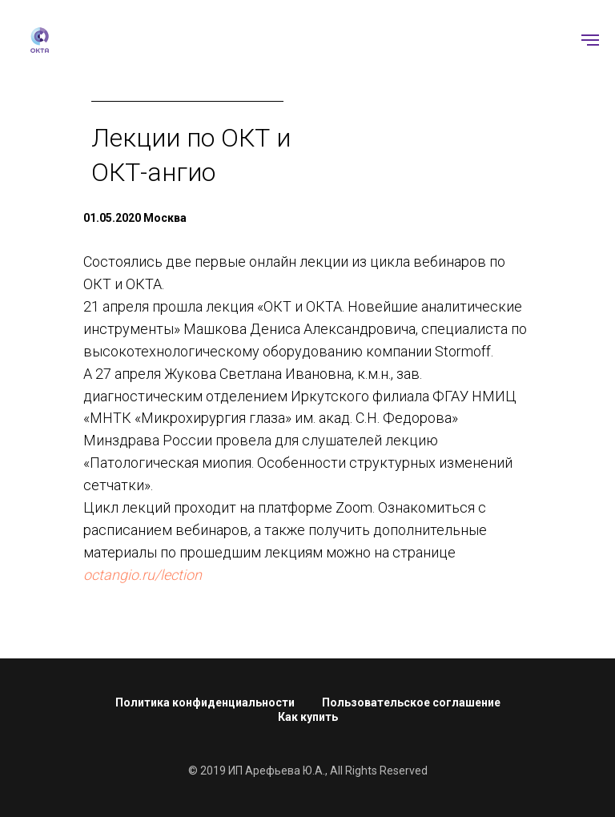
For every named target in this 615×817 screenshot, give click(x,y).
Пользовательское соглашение (411, 702)
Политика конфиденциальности (205, 702)
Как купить (308, 716)
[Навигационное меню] (590, 40)
